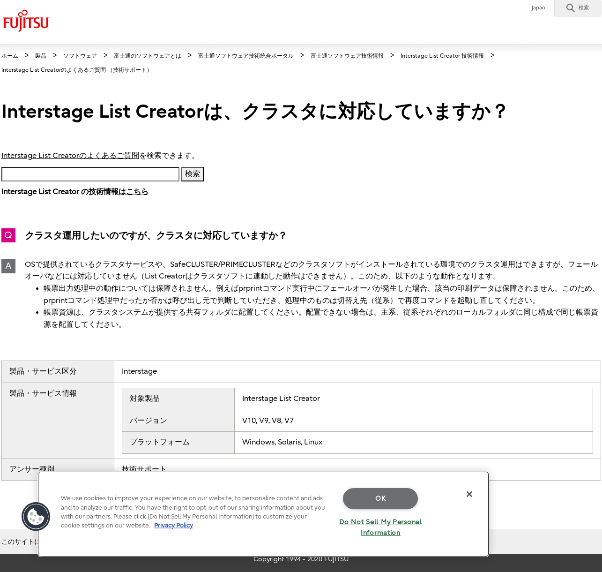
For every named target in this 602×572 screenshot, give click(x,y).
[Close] (469, 494)
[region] (263, 514)
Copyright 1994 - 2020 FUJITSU (301, 559)
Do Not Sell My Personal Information (380, 527)
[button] (577, 8)
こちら (137, 192)
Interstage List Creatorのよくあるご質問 (70, 155)
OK (380, 499)
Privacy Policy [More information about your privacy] (173, 525)
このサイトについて (30, 542)
